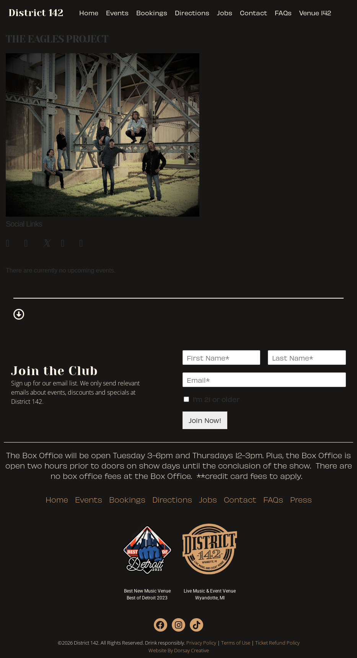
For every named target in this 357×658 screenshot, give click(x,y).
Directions (192, 12)
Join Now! (205, 420)
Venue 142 (315, 12)
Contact (253, 12)
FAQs (283, 12)
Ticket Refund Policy (277, 642)
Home (88, 12)
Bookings (151, 12)
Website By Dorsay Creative (178, 650)
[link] (11, 242)
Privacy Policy (201, 642)
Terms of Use (235, 642)
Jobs (224, 12)
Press (301, 499)
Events (117, 12)
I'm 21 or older (216, 399)
